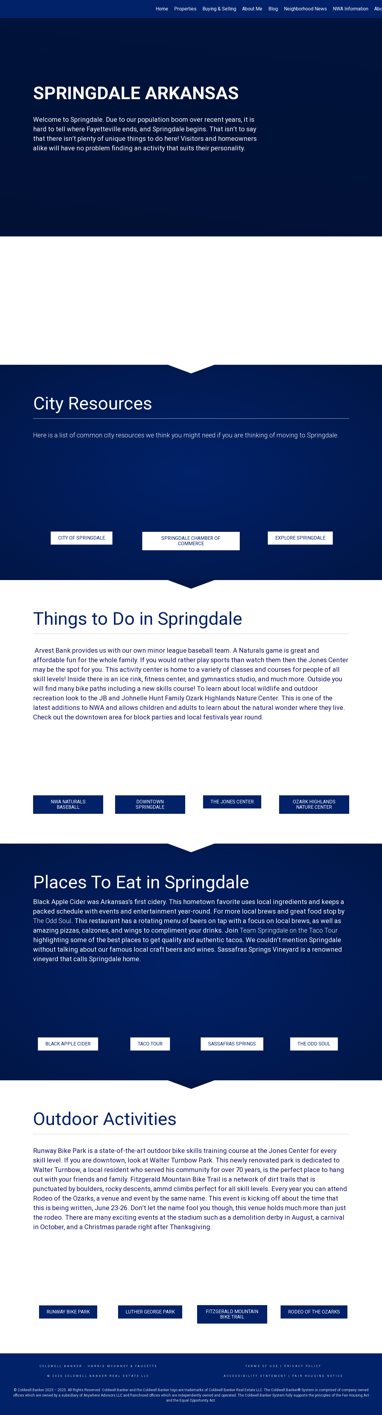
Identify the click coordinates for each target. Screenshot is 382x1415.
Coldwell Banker (61, 1366)
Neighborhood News (305, 9)
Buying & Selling (219, 9)
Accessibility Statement (255, 1376)
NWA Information (350, 9)
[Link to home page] (7, 9)
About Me (252, 9)
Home (162, 9)
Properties (185, 9)
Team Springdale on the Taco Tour (289, 930)
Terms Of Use (262, 1366)
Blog (273, 9)
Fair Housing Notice (317, 1376)
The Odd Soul (52, 921)
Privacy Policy (302, 1366)
